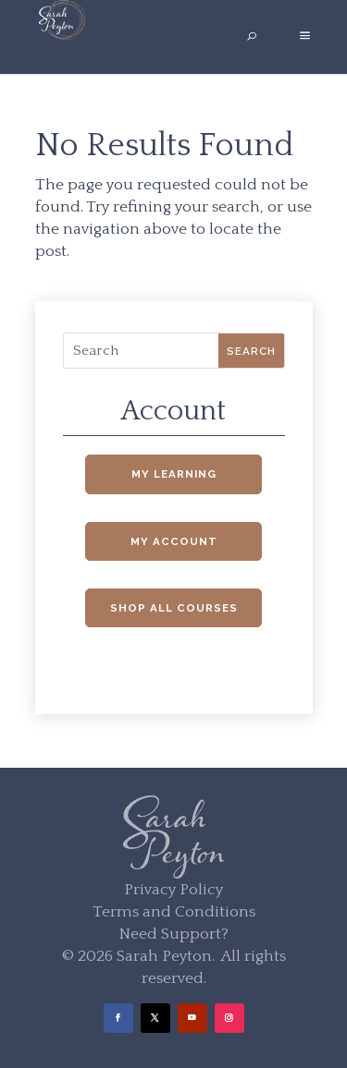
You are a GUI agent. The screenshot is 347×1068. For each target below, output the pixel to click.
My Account (173, 541)
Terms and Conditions (174, 912)
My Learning (174, 473)
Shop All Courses (174, 607)
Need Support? (173, 934)
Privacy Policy (173, 889)
